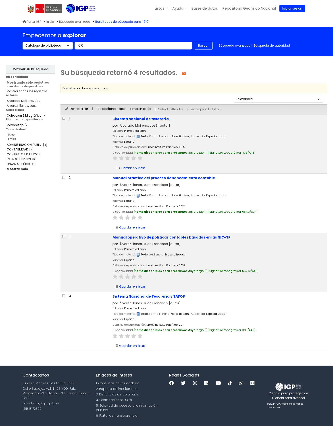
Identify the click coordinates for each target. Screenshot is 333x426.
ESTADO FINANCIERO (22, 159)
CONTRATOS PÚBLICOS (23, 154)
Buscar (203, 45)
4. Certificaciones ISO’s (114, 400)
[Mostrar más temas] (17, 169)
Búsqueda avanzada (234, 45)
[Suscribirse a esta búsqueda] (184, 73)
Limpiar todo (140, 109)
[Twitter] (184, 383)
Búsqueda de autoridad (272, 45)
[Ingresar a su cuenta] (292, 8)
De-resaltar (76, 109)
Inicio (50, 22)
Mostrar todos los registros (27, 91)
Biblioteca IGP (77, 17)
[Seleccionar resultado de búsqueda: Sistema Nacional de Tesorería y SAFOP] (63, 295)
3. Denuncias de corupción (117, 394)
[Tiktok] (231, 383)
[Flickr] (253, 383)
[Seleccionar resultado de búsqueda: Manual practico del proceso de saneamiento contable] (63, 177)
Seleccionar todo (111, 109)
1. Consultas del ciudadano (117, 383)
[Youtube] (219, 383)
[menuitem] (249, 8)
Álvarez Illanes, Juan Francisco (150, 185)
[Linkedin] (207, 383)
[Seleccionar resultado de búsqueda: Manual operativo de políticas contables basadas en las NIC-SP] (63, 236)
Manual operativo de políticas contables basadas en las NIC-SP (171, 237)
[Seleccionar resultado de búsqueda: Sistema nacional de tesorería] (63, 118)
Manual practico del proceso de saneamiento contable (163, 178)
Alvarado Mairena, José (145, 125)
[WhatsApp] (242, 383)
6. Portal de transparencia (116, 415)
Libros (11, 135)
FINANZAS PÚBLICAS (21, 164)
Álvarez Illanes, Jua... (22, 106)
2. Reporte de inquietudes (116, 389)
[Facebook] (172, 383)
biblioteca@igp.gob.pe (41, 403)
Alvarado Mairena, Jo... (23, 101)
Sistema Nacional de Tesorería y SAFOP (148, 296)
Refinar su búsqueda (30, 69)
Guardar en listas (130, 168)
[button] (161, 8)
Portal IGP (32, 22)
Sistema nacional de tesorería (140, 119)
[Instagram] (196, 383)
